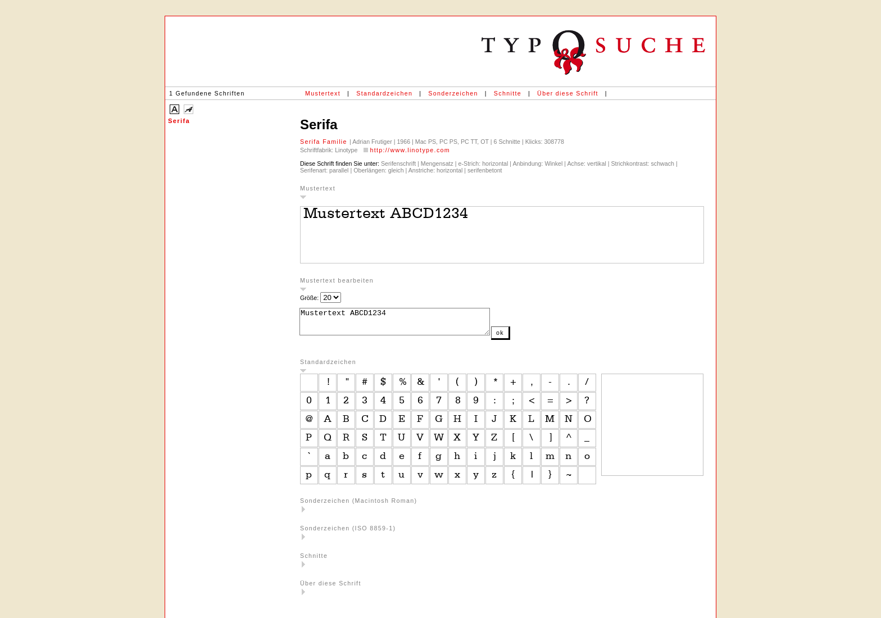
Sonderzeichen (453, 93)
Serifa (179, 120)
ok (522, 337)
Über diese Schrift (567, 93)
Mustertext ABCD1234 (406, 324)
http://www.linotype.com (410, 150)
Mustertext (322, 93)
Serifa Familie (324, 141)
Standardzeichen (384, 93)
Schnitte (507, 93)
